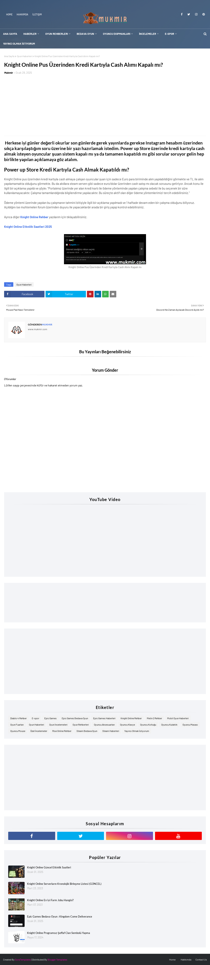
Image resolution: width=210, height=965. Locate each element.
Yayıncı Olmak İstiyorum (136, 730)
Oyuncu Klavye (127, 724)
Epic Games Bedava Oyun (75, 718)
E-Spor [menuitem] (169, 33)
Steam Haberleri (110, 730)
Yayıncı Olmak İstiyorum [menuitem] (19, 43)
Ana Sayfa (9, 56)
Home (9, 14)
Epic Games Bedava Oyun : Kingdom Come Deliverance (59, 916)
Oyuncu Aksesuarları (104, 724)
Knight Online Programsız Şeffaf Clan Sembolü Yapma (58, 933)
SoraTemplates (23, 959)
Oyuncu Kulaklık (169, 724)
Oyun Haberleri (24, 56)
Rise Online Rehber (61, 730)
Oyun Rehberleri (81, 724)
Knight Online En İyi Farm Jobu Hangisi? (50, 900)
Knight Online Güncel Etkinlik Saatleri (49, 867)
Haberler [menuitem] (30, 33)
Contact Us (201, 959)
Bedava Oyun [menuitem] (85, 33)
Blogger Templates (57, 959)
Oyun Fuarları (17, 724)
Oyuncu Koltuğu (148, 724)
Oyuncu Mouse (17, 730)
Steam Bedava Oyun (86, 730)
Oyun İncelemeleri (58, 724)
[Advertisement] (105, 105)
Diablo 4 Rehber (18, 718)
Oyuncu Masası (190, 724)
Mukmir (8, 72)
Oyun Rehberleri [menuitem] (56, 33)
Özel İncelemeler (38, 730)
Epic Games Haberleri (104, 718)
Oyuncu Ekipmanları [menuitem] (116, 33)
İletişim (37, 14)
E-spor (35, 718)
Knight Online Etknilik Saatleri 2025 (28, 226)
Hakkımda (22, 14)
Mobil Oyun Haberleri (178, 718)
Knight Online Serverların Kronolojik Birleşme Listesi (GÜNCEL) (64, 883)
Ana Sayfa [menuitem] (10, 33)
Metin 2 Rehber (154, 718)
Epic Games (50, 718)
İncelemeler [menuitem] (147, 33)
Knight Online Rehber (34, 217)
